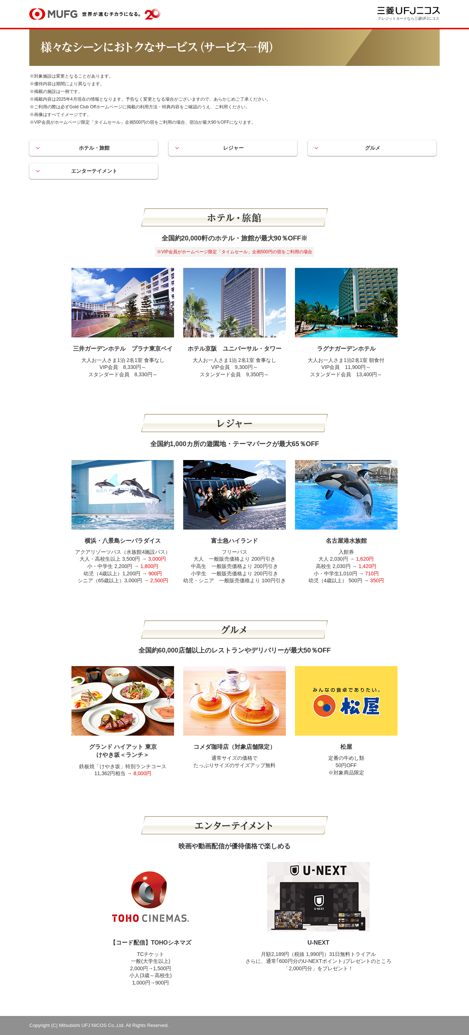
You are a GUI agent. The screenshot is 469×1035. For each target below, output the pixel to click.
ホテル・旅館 (95, 148)
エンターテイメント (95, 171)
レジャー (234, 148)
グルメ (373, 148)
